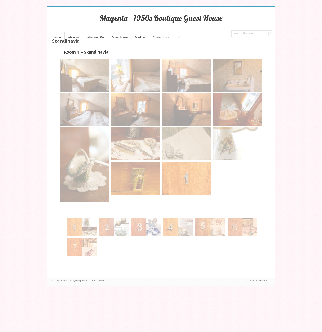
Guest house (120, 37)
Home (57, 37)
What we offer (95, 37)
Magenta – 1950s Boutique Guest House (161, 18)
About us (73, 37)
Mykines (140, 37)
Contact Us (161, 37)
